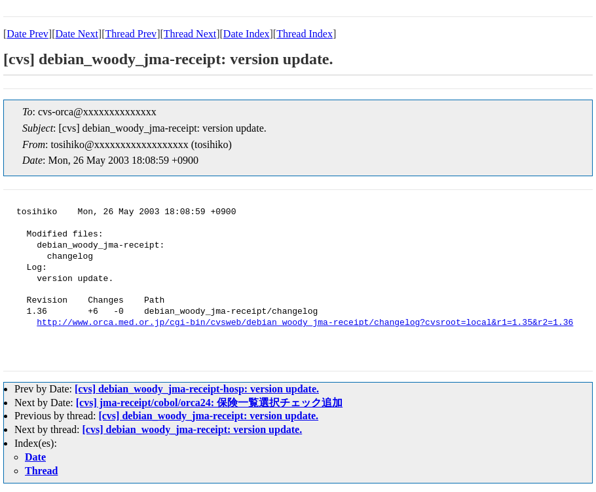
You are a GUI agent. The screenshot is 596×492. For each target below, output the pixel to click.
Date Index (246, 33)
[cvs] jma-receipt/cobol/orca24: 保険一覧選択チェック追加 (209, 402)
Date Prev (27, 33)
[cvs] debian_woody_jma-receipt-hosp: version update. (197, 388)
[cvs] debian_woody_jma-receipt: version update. (208, 415)
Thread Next (190, 33)
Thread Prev (131, 33)
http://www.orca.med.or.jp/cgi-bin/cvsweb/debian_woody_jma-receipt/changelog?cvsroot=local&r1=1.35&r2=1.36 (305, 323)
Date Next (77, 33)
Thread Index (304, 33)
